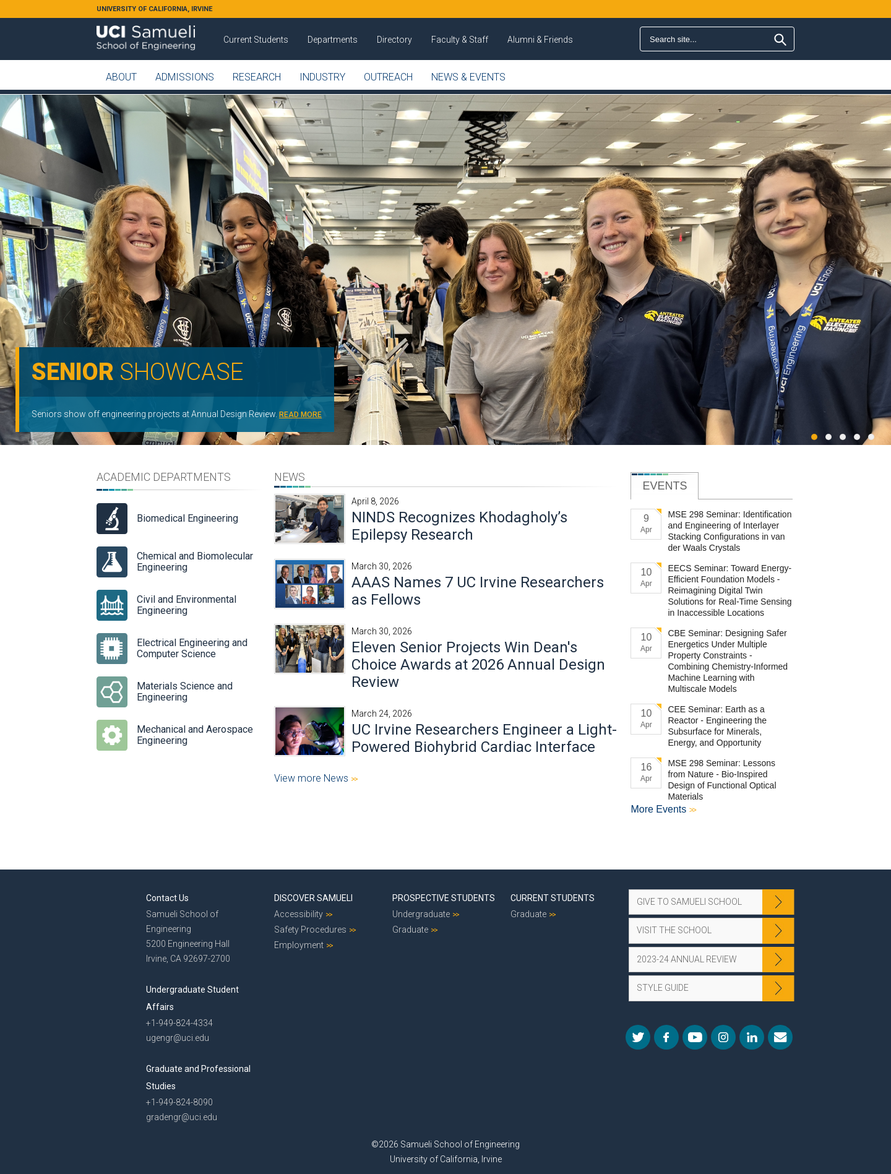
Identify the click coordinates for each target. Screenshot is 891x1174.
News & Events (468, 77)
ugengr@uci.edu (177, 1038)
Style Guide (663, 988)
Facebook (666, 1037)
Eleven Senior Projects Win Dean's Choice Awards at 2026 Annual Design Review (478, 665)
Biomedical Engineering (187, 518)
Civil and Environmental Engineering (186, 604)
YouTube (694, 1037)
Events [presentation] (664, 486)
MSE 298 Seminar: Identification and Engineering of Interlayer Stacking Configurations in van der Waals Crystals (729, 531)
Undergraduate (421, 914)
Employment (299, 945)
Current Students (255, 40)
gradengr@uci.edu (181, 1117)
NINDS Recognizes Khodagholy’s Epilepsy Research (459, 526)
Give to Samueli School (689, 902)
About (121, 77)
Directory (394, 40)
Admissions (184, 77)
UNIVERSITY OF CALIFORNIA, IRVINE (154, 9)
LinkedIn (751, 1037)
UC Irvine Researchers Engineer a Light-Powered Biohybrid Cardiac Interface (484, 738)
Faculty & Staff (459, 40)
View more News (312, 778)
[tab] (665, 485)
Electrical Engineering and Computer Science (192, 648)
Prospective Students (443, 898)
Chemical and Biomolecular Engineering (195, 561)
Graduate (410, 929)
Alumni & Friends (540, 40)
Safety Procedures (310, 929)
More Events (660, 809)
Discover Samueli (313, 898)
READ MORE (300, 414)
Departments (333, 40)
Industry (322, 77)
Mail (780, 1037)
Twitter (638, 1037)
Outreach (388, 77)
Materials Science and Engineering (185, 691)
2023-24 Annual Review (687, 959)
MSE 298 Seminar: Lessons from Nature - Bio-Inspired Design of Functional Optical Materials (722, 779)
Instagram (723, 1037)
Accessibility (298, 914)
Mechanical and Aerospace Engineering (195, 734)
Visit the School (674, 930)
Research (257, 77)
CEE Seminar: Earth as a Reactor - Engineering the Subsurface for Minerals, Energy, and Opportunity (717, 726)
